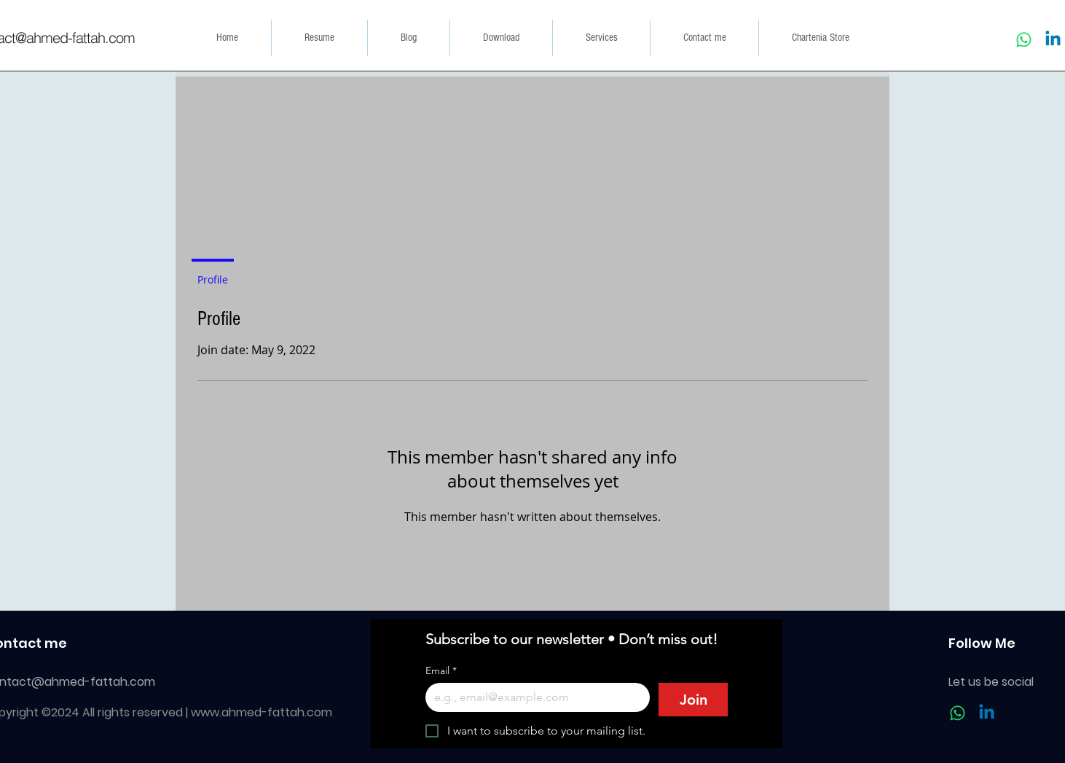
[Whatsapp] (1024, 40)
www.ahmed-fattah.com (261, 712)
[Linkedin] (1053, 40)
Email (441, 671)
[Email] (533, 697)
